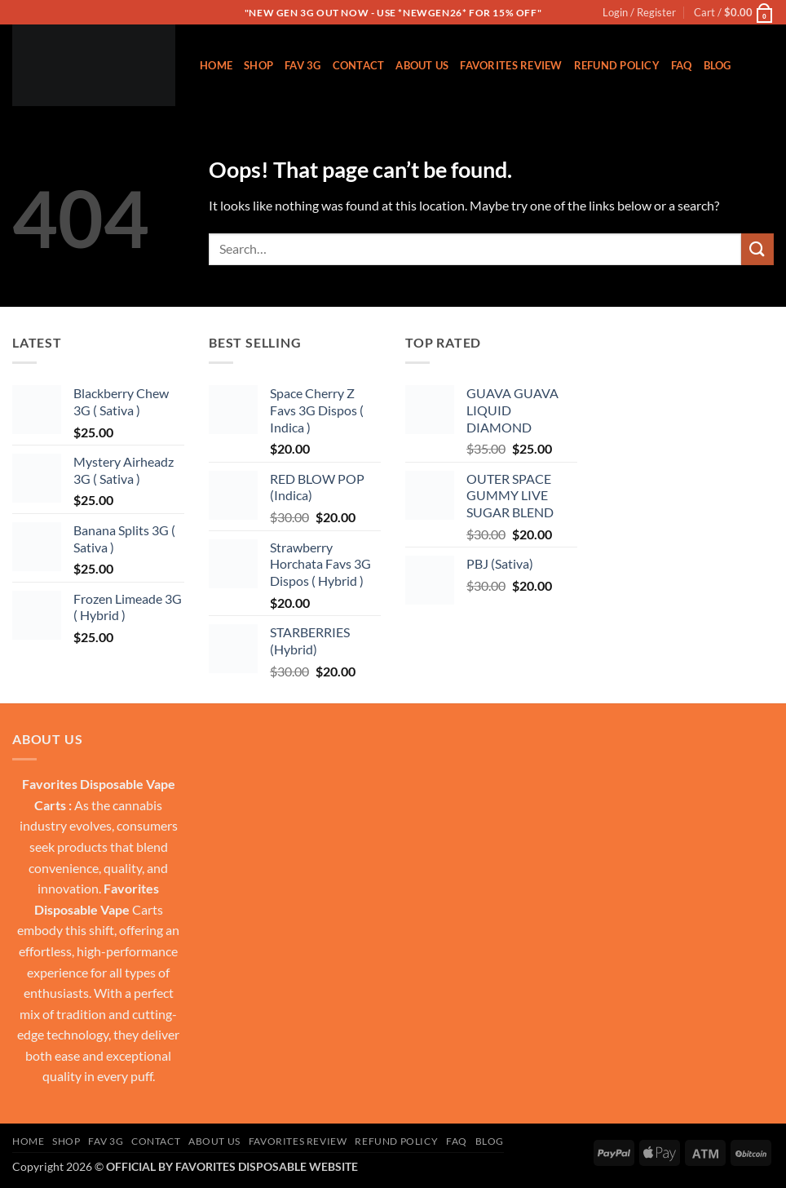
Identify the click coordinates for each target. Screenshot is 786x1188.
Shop (258, 65)
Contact (359, 65)
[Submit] (757, 249)
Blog (717, 65)
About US (421, 65)
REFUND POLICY (617, 65)
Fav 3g (303, 65)
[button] (639, 12)
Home (216, 65)
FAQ (681, 65)
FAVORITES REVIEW (511, 65)
